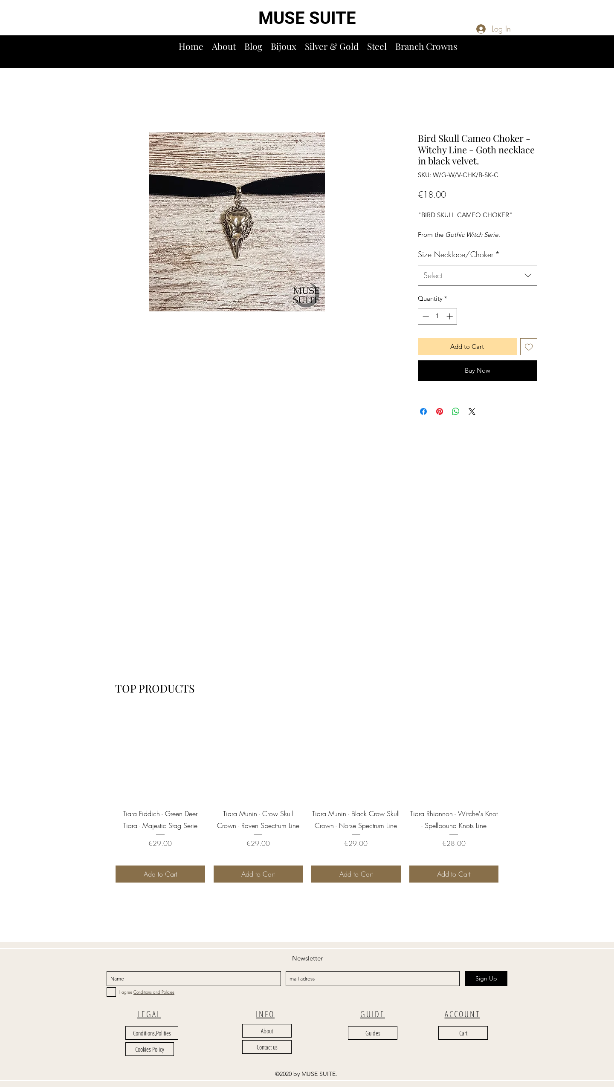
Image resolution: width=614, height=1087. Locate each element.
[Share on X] (472, 411)
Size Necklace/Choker (459, 254)
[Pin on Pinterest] (439, 411)
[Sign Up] (486, 978)
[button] (604, 54)
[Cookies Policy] (149, 1049)
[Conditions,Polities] (151, 1033)
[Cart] (463, 1033)
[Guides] (372, 1033)
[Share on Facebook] (423, 411)
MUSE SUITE (307, 18)
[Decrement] (425, 316)
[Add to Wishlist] (529, 347)
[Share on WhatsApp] (456, 411)
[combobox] (477, 275)
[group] (307, 797)
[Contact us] (267, 1047)
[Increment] (450, 316)
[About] (267, 1031)
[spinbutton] (438, 316)
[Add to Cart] (160, 874)
